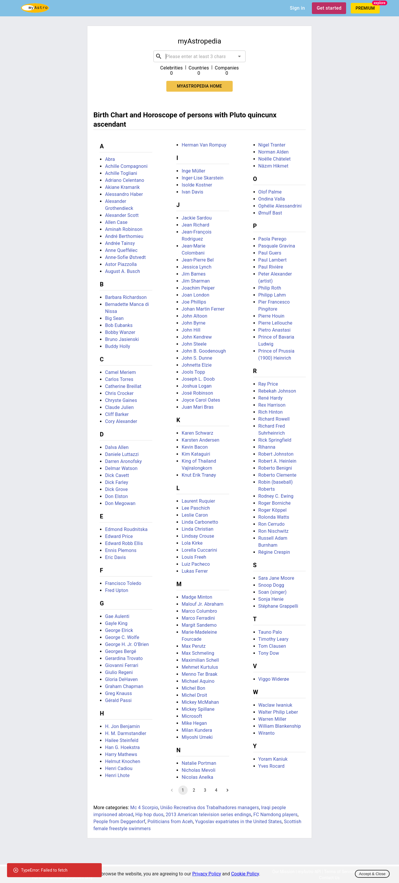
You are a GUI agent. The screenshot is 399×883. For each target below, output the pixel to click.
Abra (110, 159)
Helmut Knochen (122, 761)
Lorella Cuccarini (199, 550)
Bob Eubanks (118, 325)
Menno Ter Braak (199, 674)
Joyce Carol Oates (201, 400)
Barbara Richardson (125, 297)
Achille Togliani (121, 173)
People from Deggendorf (119, 821)
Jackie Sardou (197, 218)
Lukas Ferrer (195, 571)
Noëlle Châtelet (274, 159)
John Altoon (194, 316)
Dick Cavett (117, 475)
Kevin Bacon (195, 447)
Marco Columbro (199, 611)
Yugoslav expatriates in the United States (238, 821)
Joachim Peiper (198, 288)
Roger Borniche (274, 503)
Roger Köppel (272, 510)
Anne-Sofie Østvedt (125, 257)
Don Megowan (120, 503)
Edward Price (119, 536)
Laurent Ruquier (198, 501)
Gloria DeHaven (121, 679)
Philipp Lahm (272, 295)
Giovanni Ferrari (121, 665)
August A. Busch (122, 271)
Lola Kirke (192, 543)
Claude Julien (119, 407)
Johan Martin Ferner (203, 309)
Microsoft (192, 716)
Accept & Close (372, 874)
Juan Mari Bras (197, 407)
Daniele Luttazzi (122, 454)
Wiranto (266, 733)
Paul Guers (269, 253)
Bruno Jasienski (122, 339)
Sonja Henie (271, 599)
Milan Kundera (197, 730)
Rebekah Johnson (277, 391)
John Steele (194, 344)
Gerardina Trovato (124, 658)
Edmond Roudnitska (126, 529)
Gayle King (116, 623)
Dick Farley (116, 482)
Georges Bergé (120, 651)
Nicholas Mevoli (198, 770)
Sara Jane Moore (276, 578)
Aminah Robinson (123, 229)
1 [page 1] (183, 790)
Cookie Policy (245, 874)
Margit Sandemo (199, 625)
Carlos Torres (119, 379)
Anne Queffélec (121, 250)
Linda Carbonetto (200, 522)
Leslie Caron (195, 515)
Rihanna (267, 447)
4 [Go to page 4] (216, 790)
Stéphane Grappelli (278, 606)
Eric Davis (115, 557)
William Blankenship (279, 726)
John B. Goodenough (204, 351)
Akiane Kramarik (122, 187)
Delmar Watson (121, 468)
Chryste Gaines (121, 400)
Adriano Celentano (124, 180)
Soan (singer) (272, 592)
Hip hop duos (149, 814)
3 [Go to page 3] (205, 790)
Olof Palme (270, 192)
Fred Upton (116, 590)
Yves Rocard (271, 766)
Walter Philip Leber (278, 712)
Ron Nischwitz (273, 531)
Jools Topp (193, 372)
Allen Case (116, 222)
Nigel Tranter (272, 145)
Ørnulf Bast (270, 213)
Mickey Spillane (198, 709)
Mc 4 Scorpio (144, 807)
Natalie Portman (199, 763)
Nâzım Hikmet (273, 166)
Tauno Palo (270, 632)
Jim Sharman (196, 281)
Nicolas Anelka (197, 777)
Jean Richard (195, 225)
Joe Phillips (194, 302)
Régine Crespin (274, 552)
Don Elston (116, 496)
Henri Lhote (117, 775)
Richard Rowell (274, 419)
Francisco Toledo (123, 583)
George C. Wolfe (122, 637)
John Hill (191, 330)
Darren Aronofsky (123, 461)
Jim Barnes (193, 274)
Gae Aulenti (117, 616)
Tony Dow (268, 653)
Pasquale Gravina (276, 246)
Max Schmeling (198, 653)
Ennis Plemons (121, 550)
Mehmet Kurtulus (200, 667)
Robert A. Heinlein (277, 461)
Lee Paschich (196, 508)
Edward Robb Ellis (124, 543)
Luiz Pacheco (196, 564)
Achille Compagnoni (126, 166)
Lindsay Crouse (198, 536)
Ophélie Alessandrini (280, 206)
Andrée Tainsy (120, 243)
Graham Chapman (124, 686)
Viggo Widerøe (273, 679)
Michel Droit (194, 695)
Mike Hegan (194, 723)
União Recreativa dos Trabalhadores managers (209, 807)
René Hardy (270, 398)
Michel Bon (193, 688)
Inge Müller (193, 171)
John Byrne (193, 323)
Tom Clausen (272, 646)
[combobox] (199, 56)
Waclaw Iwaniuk (275, 705)
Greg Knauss (118, 693)
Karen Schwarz (197, 433)
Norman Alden (273, 152)
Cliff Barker (117, 414)
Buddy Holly (117, 346)
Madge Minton (197, 597)
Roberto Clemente (277, 475)
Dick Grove (116, 489)
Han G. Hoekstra (122, 747)
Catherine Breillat (123, 386)
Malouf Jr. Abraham (202, 604)
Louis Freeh (194, 557)
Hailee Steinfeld (121, 740)
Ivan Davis (192, 192)
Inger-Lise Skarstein (202, 178)
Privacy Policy (206, 874)
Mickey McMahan (200, 702)
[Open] (239, 56)
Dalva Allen (117, 447)
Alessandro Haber (124, 194)
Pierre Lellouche (275, 323)
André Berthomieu (124, 236)
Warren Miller (272, 719)
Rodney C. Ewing (275, 496)
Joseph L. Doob (198, 379)
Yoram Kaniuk (273, 759)
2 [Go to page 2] (194, 790)
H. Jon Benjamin (122, 726)
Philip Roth (269, 288)
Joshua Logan (197, 386)
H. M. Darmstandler (125, 733)
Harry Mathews (121, 754)
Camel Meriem (120, 372)
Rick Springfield (274, 440)
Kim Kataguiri (196, 454)
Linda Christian (197, 529)
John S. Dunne (197, 358)
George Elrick (119, 630)
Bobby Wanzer (120, 332)
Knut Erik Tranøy (199, 475)
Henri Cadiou (118, 768)
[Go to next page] (227, 790)
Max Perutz (193, 646)
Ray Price (268, 384)
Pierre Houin (271, 316)
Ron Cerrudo (271, 524)
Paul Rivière (270, 267)
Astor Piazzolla (121, 264)
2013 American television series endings (208, 814)
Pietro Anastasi (274, 330)
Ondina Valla (271, 199)
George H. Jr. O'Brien (127, 644)
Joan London (195, 295)
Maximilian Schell (200, 660)
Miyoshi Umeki (197, 737)
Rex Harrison (272, 405)
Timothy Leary (273, 639)
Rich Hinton (270, 412)
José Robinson (197, 393)
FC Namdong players (275, 814)
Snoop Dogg (271, 585)
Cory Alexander (121, 421)
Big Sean (114, 318)
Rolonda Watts (273, 517)
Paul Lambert (272, 260)
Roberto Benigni (275, 468)
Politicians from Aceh (170, 821)
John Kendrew (197, 337)
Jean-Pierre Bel (198, 260)
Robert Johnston (276, 454)
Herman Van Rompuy (204, 145)
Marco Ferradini (198, 618)
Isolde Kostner (197, 185)
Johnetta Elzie (197, 365)
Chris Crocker (119, 393)
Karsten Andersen (200, 440)
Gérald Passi (118, 700)
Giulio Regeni (119, 672)
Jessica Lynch (196, 267)
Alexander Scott (122, 215)
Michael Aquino (198, 681)
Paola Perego (272, 239)
